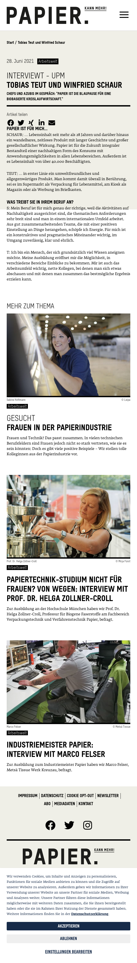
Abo (47, 803)
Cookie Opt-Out (80, 795)
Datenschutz (52, 795)
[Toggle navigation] (124, 15)
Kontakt (86, 803)
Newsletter (108, 795)
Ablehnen (68, 938)
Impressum (27, 795)
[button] (11, 121)
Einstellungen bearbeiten (68, 951)
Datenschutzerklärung (89, 914)
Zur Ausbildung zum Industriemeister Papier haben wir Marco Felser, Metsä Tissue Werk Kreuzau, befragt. (68, 767)
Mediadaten (64, 803)
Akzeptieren (68, 926)
